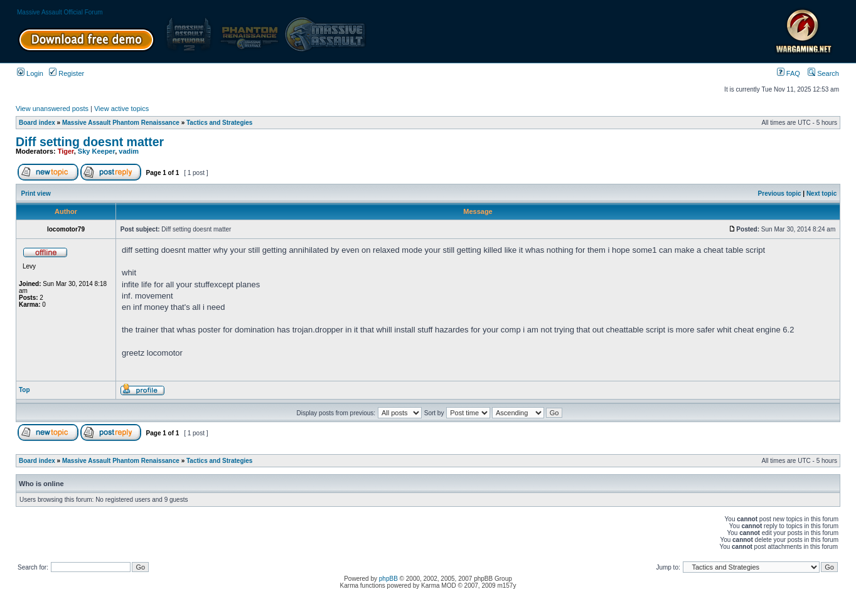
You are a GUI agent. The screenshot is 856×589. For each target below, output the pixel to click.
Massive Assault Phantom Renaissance (120, 122)
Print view (36, 193)
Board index (37, 122)
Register (66, 73)
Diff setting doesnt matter (90, 142)
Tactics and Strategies (219, 122)
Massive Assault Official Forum (60, 12)
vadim (129, 151)
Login (30, 73)
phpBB (388, 578)
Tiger (66, 151)
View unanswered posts (52, 108)
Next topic (821, 193)
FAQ (788, 73)
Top (24, 389)
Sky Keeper (96, 151)
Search (823, 73)
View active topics (121, 108)
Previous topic (779, 193)
